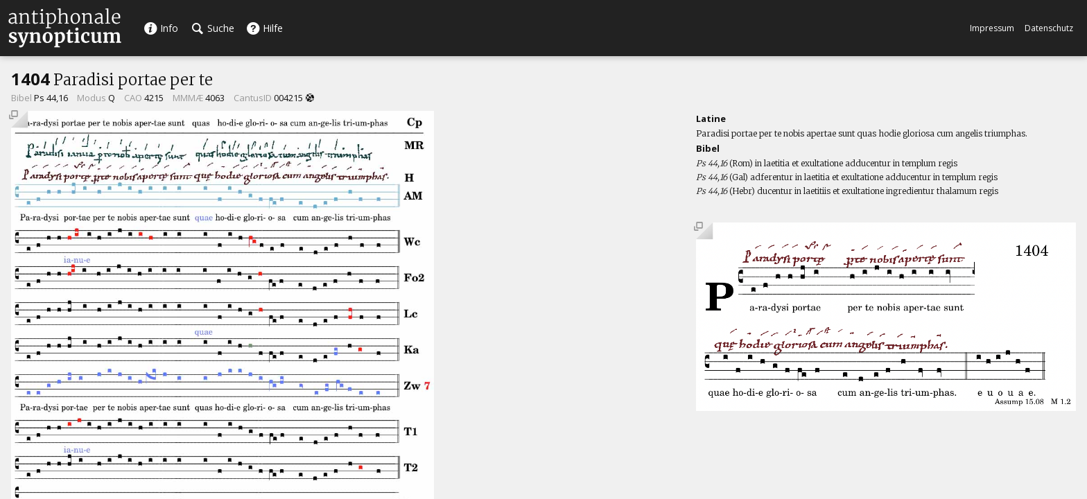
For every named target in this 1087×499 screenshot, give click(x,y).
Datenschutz (1049, 28)
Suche (213, 28)
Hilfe (264, 28)
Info (161, 28)
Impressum (992, 28)
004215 (288, 97)
